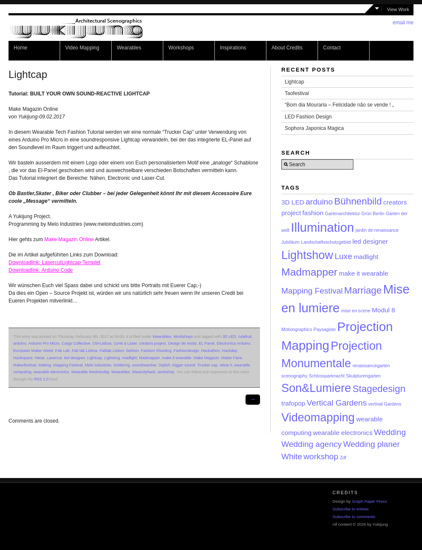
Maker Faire (231, 358)
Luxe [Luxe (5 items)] (343, 256)
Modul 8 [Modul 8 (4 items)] (383, 310)
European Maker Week (33, 350)
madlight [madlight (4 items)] (366, 256)
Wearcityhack (144, 372)
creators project (152, 343)
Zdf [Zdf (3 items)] (343, 457)
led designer (74, 358)
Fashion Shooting (156, 350)
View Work (398, 9)
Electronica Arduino (233, 343)
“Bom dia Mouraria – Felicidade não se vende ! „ (339, 105)
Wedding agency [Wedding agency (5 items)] (311, 444)
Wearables (129, 48)
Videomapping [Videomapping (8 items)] (318, 417)
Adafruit (245, 336)
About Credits (287, 48)
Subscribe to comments (353, 516)
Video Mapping (82, 48)
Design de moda (182, 343)
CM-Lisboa (101, 343)
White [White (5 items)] (291, 456)
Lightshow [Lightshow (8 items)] (307, 255)
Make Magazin (206, 358)
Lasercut (54, 358)
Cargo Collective (76, 343)
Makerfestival (24, 365)
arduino (19, 343)
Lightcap (94, 358)
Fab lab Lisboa (84, 350)
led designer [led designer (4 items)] (370, 241)
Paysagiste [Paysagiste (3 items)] (325, 329)
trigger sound (183, 365)
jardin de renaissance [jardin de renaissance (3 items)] (377, 230)
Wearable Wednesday (90, 372)
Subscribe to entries (350, 509)
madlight (129, 358)
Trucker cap (207, 365)
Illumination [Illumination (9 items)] (322, 227)
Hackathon (210, 350)
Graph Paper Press (369, 501)
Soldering (121, 365)
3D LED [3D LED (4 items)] (292, 202)
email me (403, 23)
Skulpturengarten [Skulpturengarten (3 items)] (363, 375)
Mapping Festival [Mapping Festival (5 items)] (312, 290)
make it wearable (176, 358)
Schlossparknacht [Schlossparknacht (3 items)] (326, 375)
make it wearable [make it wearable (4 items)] (363, 273)
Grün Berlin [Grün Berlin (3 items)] (372, 213)
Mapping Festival (68, 365)
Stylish (164, 365)
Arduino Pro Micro (43, 343)
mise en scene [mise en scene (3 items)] (355, 310)
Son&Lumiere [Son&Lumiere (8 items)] (316, 388)
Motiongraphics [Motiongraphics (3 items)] (296, 329)
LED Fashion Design (308, 117)
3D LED (229, 336)
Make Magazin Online (69, 239)
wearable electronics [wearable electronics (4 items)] (343, 432)
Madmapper (149, 358)
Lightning (112, 358)
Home (20, 48)
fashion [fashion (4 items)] (312, 212)
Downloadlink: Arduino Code (41, 270)
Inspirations (233, 48)
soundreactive (144, 365)
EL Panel (206, 343)
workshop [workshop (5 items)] (320, 456)
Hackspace (22, 358)
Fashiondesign (186, 350)
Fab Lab (62, 350)
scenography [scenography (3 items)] (294, 375)
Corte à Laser (125, 343)
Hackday (229, 350)
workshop (166, 372)
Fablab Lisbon (111, 350)
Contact (332, 48)
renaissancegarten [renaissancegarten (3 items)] (371, 365)
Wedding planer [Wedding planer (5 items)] (371, 444)
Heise (39, 358)
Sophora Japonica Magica (314, 128)
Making (44, 365)
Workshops (181, 48)
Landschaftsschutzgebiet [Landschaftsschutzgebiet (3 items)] (326, 242)
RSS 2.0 (41, 379)
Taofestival (297, 93)
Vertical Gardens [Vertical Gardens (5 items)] (337, 402)
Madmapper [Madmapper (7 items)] (309, 272)
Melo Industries (98, 365)
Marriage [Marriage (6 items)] (363, 290)
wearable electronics (51, 372)
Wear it (226, 365)
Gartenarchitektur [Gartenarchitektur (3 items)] (342, 213)
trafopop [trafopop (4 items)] (293, 403)
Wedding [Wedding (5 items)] (390, 432)
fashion (132, 350)
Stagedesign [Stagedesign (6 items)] (379, 388)
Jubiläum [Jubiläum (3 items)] (290, 242)
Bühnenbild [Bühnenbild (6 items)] (358, 201)
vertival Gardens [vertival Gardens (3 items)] (385, 403)
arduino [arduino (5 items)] (319, 201)
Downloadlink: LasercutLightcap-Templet (54, 262)
